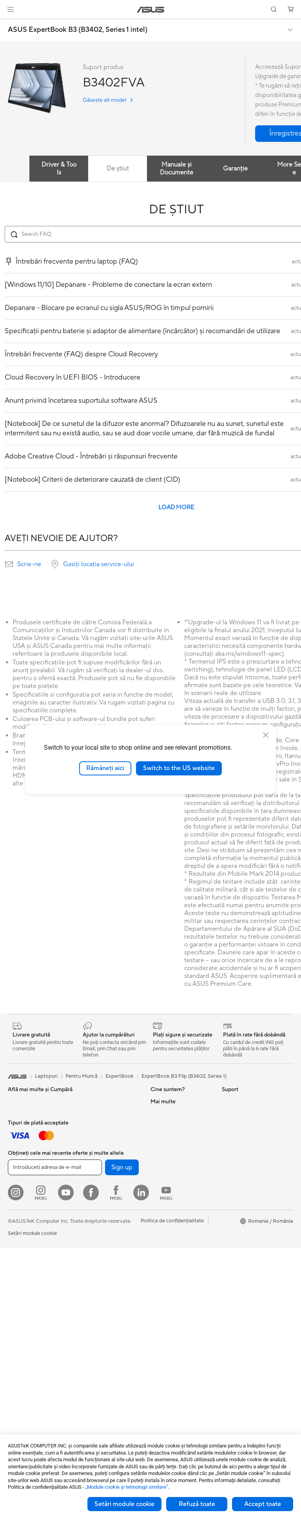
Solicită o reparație (172, 1243)
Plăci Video (90, 1221)
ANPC (157, 1372)
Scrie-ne (29, 564)
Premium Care (166, 1266)
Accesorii (88, 1179)
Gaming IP (20, 1291)
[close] (266, 735)
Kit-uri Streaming (27, 1220)
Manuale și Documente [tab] (176, 168)
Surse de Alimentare (101, 1256)
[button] (10, 9)
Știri (155, 1125)
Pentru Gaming (25, 1161)
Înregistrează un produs (177, 1302)
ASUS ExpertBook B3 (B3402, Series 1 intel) (77, 30)
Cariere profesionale (174, 1113)
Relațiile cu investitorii (175, 1148)
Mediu (229, 1101)
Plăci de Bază (93, 1209)
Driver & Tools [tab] (59, 168)
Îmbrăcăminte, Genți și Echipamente (34, 1235)
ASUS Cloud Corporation (180, 1195)
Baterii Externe (25, 1268)
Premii (157, 1137)
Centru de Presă (169, 1172)
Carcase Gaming (97, 1232)
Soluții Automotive (243, 1160)
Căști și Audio (24, 1208)
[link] (151, 10)
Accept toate (262, 1504)
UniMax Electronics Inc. (177, 1207)
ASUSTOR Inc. (167, 1184)
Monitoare (20, 1315)
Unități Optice (94, 1280)
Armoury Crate (239, 1207)
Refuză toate (197, 1504)
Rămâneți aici (105, 768)
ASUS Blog (235, 1172)
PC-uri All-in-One (27, 1339)
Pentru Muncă (24, 1125)
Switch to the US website (179, 768)
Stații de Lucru (94, 1125)
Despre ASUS (166, 1101)
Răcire (85, 1244)
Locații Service (167, 1290)
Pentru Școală (24, 1149)
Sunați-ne (161, 1325)
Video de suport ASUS (176, 1349)
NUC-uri (87, 1101)
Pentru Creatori (26, 1137)
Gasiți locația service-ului (98, 564)
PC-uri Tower (23, 1351)
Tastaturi (18, 1184)
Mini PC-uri (90, 1113)
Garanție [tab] (235, 168)
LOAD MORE (176, 507)
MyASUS (161, 1361)
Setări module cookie (124, 1504)
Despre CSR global (172, 1160)
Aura (227, 1219)
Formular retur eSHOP (176, 1231)
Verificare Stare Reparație (180, 1278)
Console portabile (98, 1155)
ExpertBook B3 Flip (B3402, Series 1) (184, 1076)
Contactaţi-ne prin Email (178, 1313)
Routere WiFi (93, 1315)
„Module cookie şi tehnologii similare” (126, 1487)
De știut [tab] (118, 168)
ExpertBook (119, 1076)
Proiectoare (21, 1327)
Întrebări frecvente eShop (180, 1254)
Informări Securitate (173, 1337)
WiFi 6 (85, 1304)
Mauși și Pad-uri (26, 1196)
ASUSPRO (234, 1148)
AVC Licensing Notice (247, 1184)
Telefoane (89, 1167)
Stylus (15, 1280)
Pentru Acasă (23, 1113)
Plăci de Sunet (94, 1268)
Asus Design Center (244, 1137)
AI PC (228, 1125)
